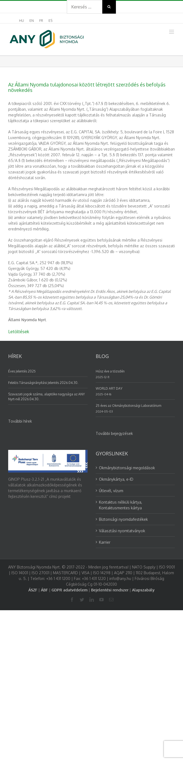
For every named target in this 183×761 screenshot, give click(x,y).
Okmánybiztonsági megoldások (127, 467)
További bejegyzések (114, 433)
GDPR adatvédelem (70, 590)
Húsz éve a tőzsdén (110, 371)
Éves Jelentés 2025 (22, 371)
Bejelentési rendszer (109, 590)
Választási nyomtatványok (122, 530)
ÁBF (44, 590)
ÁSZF (32, 590)
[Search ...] (84, 7)
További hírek (20, 421)
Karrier (104, 542)
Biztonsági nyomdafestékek (123, 519)
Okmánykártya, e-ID (116, 479)
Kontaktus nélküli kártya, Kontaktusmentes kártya (120, 505)
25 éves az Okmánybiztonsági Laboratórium (128, 406)
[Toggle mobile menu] (172, 32)
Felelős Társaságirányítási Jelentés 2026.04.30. (43, 383)
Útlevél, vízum (111, 490)
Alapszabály (143, 590)
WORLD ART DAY (109, 388)
